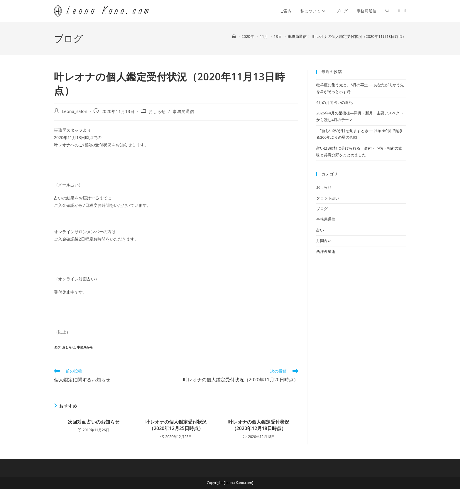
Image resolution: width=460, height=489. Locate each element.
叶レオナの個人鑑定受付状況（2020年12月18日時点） (258, 425)
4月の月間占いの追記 (334, 102)
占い (320, 230)
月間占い (324, 240)
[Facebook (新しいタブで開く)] (405, 11)
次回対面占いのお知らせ (93, 422)
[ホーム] (234, 36)
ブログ (322, 208)
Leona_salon (75, 111)
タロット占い (327, 198)
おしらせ (156, 111)
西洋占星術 (325, 251)
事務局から (85, 347)
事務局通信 (183, 111)
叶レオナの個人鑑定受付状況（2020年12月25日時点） (176, 425)
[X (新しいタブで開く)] (399, 11)
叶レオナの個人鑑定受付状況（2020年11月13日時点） (359, 36)
